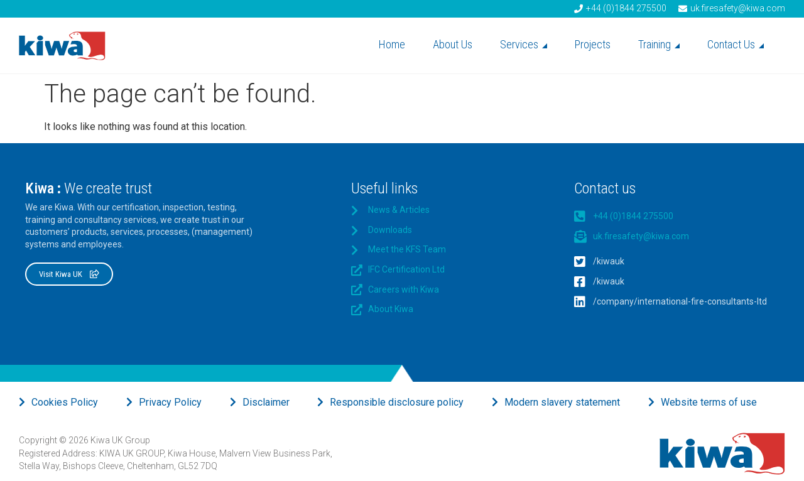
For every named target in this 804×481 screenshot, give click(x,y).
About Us (452, 44)
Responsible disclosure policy (397, 402)
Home (392, 44)
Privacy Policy (170, 402)
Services (523, 44)
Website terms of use (709, 402)
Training (659, 44)
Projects (593, 44)
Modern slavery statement (562, 402)
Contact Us (735, 44)
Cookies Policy (64, 402)
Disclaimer (266, 402)
